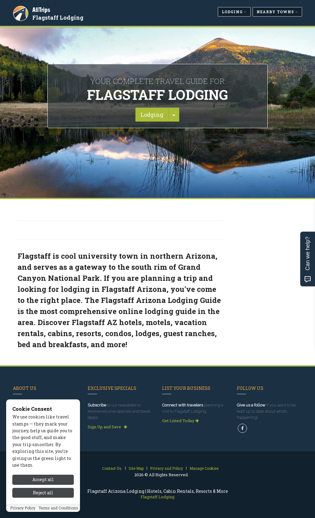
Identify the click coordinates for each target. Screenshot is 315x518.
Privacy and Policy (166, 468)
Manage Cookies (204, 468)
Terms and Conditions (58, 507)
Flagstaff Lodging (58, 16)
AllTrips (42, 8)
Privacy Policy (22, 507)
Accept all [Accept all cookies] (43, 479)
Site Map (136, 468)
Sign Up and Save (107, 427)
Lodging (152, 114)
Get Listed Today (180, 420)
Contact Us (112, 468)
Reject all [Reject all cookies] (43, 493)
